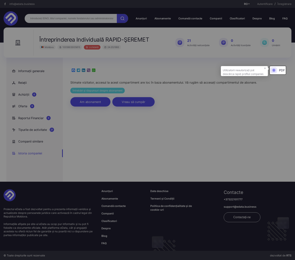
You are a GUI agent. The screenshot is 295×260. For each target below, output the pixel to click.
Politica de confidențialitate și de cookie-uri (171, 207)
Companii (216, 18)
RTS (288, 255)
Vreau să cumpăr (133, 102)
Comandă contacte (190, 18)
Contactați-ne (242, 217)
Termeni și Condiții (162, 198)
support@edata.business (240, 206)
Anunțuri (141, 18)
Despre (257, 18)
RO (246, 3)
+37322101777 (233, 199)
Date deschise (159, 191)
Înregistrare (284, 3)
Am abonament (90, 102)
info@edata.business (22, 3)
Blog (272, 18)
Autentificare (265, 3)
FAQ (285, 18)
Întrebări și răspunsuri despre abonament (97, 90)
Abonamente (162, 18)
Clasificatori (237, 18)
